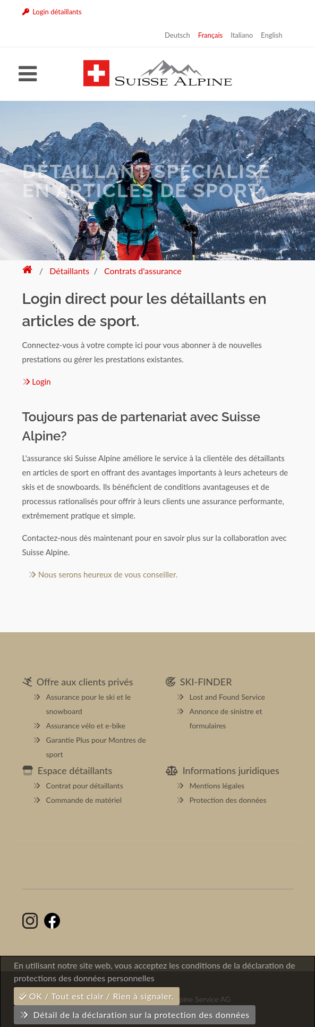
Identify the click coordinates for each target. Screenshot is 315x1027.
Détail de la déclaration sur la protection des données (135, 1014)
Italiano (242, 35)
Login (36, 381)
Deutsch (177, 35)
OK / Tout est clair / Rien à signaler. (96, 996)
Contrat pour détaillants (84, 785)
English (271, 35)
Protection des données (228, 799)
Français (210, 35)
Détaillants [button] (69, 271)
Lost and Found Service (227, 696)
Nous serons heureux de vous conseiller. (102, 574)
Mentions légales (217, 785)
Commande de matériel (84, 799)
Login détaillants (52, 11)
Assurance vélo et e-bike (85, 725)
